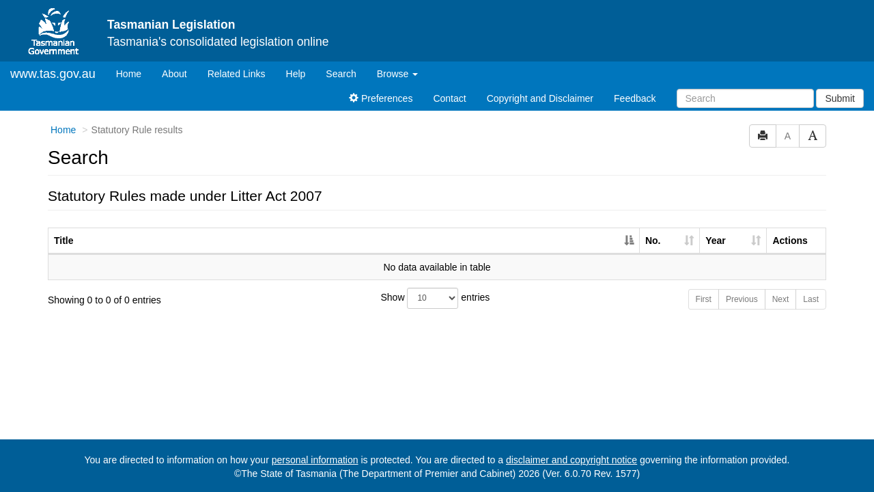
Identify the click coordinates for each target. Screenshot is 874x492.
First (703, 299)
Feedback (635, 98)
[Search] (745, 98)
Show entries (435, 298)
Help (296, 73)
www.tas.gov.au (53, 74)
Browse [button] (398, 73)
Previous (742, 299)
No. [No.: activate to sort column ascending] (653, 240)
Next (780, 299)
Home (134, 72)
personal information (315, 459)
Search (341, 73)
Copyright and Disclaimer (540, 98)
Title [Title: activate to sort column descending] (64, 240)
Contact (449, 98)
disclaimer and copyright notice (571, 459)
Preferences (380, 98)
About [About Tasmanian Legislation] (174, 73)
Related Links (237, 73)
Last (811, 299)
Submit (840, 98)
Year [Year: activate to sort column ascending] (715, 240)
